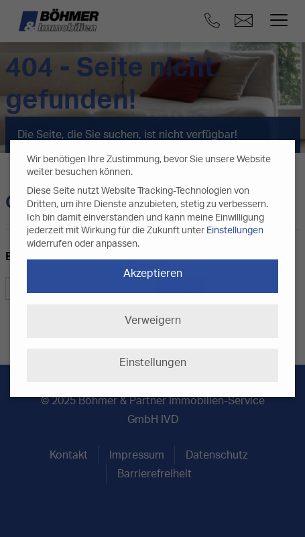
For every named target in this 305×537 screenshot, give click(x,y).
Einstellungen (234, 230)
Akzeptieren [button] (152, 273)
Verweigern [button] (153, 320)
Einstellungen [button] (152, 362)
